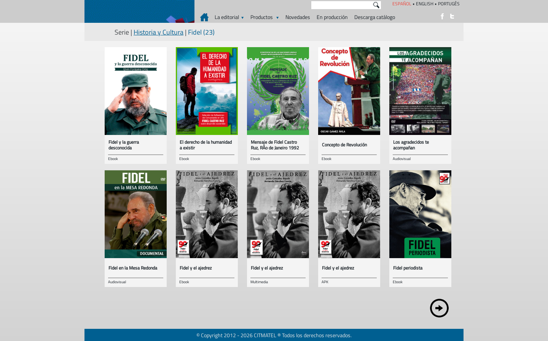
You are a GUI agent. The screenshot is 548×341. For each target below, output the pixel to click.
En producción (332, 17)
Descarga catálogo (374, 17)
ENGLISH (424, 3)
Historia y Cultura (158, 32)
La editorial (229, 17)
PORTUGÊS (449, 3)
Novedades (297, 17)
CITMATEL (265, 335)
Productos (264, 17)
